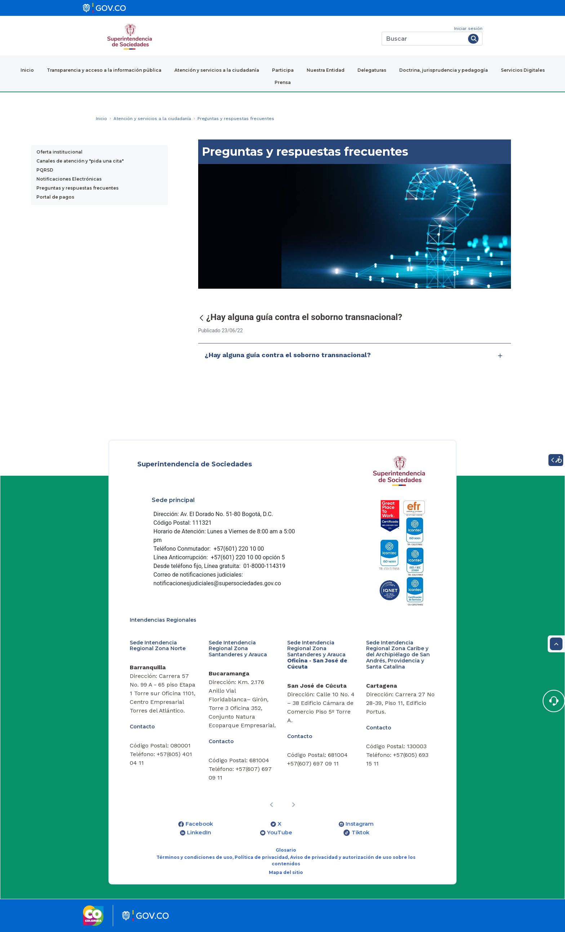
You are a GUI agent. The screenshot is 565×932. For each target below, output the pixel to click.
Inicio (27, 70)
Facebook (199, 824)
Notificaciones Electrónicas (69, 179)
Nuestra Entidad (325, 70)
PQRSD (44, 170)
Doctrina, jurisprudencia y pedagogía (443, 70)
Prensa (283, 82)
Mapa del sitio (286, 872)
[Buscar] (424, 38)
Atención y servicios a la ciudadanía (216, 70)
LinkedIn (199, 832)
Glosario (286, 850)
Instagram (360, 824)
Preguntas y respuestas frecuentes (77, 188)
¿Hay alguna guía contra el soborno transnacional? (354, 355)
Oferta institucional (59, 152)
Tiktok (360, 832)
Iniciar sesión (468, 28)
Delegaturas (371, 70)
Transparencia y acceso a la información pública (104, 70)
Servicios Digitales (523, 70)
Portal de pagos (55, 197)
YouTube (279, 832)
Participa (283, 70)
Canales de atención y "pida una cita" (80, 161)
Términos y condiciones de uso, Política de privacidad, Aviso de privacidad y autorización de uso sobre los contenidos (285, 860)
